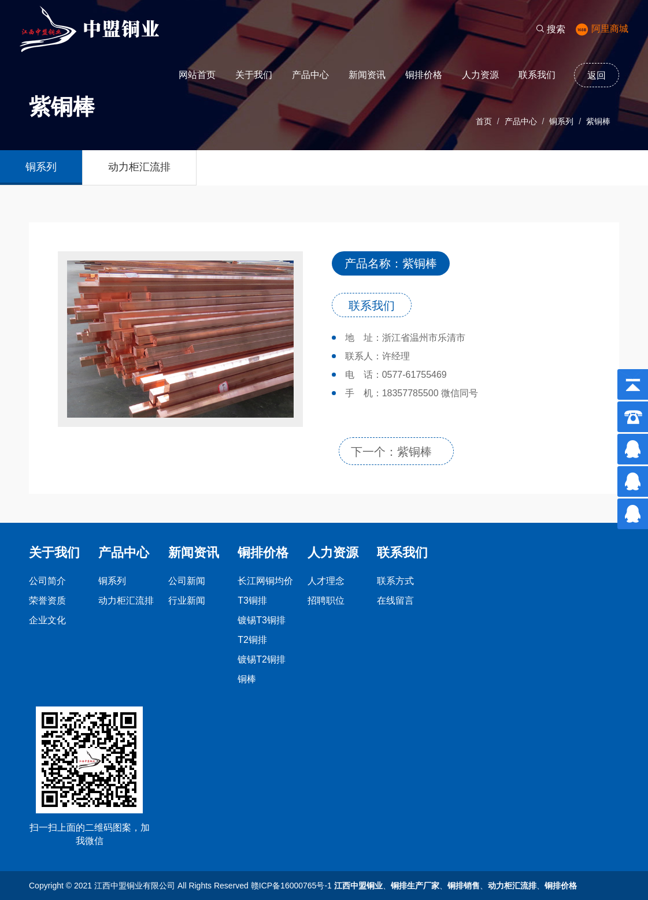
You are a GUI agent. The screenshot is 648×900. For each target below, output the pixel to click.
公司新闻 (186, 581)
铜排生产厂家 (415, 885)
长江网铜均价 (265, 581)
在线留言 (395, 600)
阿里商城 (601, 29)
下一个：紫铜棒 (391, 451)
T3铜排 (252, 600)
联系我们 (537, 75)
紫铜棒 (598, 121)
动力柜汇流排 (139, 167)
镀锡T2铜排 (262, 659)
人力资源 (480, 75)
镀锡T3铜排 (262, 620)
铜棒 (247, 679)
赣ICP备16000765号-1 (291, 885)
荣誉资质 (47, 600)
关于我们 (253, 75)
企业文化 (47, 620)
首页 (484, 121)
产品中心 (310, 75)
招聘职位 (326, 600)
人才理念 (326, 581)
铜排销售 (463, 885)
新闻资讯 (367, 75)
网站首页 (197, 75)
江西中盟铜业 (358, 885)
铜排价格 (423, 75)
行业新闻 (186, 600)
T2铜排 (252, 640)
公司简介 (47, 581)
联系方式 (395, 581)
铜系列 (561, 121)
